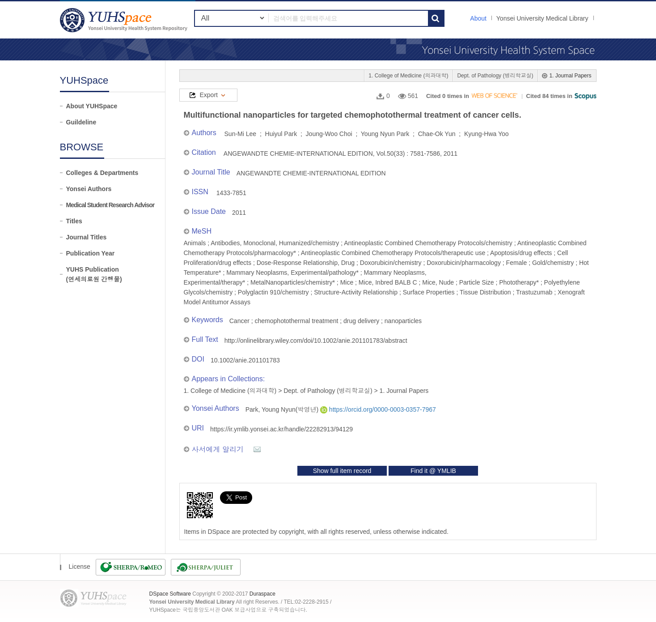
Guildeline (81, 122)
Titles (74, 221)
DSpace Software (170, 594)
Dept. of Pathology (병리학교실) (495, 75)
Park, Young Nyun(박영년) (282, 409)
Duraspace (262, 594)
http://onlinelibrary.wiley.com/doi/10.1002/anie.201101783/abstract (315, 340)
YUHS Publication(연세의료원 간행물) (94, 274)
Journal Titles (86, 237)
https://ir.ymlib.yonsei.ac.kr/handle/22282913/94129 (281, 429)
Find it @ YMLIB (433, 470)
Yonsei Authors (89, 188)
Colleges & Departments (102, 172)
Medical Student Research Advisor (110, 205)
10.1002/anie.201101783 (245, 360)
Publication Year (90, 253)
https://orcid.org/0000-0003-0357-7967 (378, 409)
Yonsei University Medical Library (542, 18)
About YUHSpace (92, 106)
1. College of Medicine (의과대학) (408, 75)
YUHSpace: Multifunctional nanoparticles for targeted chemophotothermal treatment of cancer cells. (125, 20)
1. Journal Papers (570, 75)
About (478, 18)
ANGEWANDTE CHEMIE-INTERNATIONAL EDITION (311, 173)
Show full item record (342, 470)
